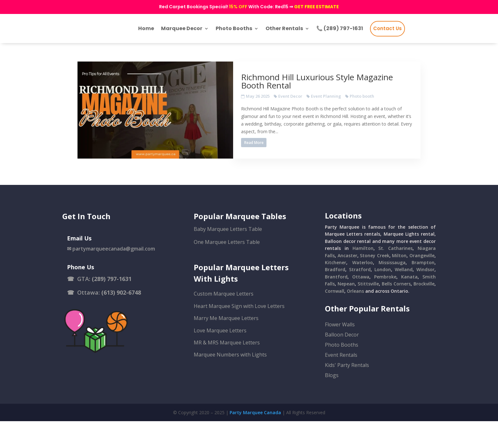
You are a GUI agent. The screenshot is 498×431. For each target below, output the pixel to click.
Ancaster (347, 265)
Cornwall (334, 301)
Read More (269, 147)
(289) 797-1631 (111, 288)
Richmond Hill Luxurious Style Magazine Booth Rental (333, 86)
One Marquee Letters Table (227, 251)
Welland (404, 280)
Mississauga (392, 272)
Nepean (346, 294)
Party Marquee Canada (255, 422)
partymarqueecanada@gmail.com (113, 258)
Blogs (332, 385)
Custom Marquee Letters (223, 303)
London (382, 280)
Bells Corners (396, 294)
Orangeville (421, 265)
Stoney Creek (374, 265)
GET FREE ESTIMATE (316, 6)
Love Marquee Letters (220, 340)
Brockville (424, 294)
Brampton (423, 272)
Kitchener (335, 272)
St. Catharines (395, 258)
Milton (399, 265)
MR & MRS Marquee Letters (227, 352)
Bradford (335, 280)
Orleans (355, 301)
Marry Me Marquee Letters (226, 327)
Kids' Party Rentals (347, 374)
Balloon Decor (342, 344)
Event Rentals (341, 364)
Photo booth (378, 101)
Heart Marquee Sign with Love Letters (239, 315)
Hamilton (363, 258)
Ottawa (360, 287)
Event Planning (342, 101)
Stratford (360, 280)
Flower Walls (340, 334)
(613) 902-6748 (121, 302)
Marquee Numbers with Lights (230, 364)
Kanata (409, 287)
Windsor (425, 280)
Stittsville (368, 294)
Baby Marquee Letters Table (228, 238)
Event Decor (306, 101)
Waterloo (362, 272)
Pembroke (385, 287)
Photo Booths (341, 354)
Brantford (336, 287)
